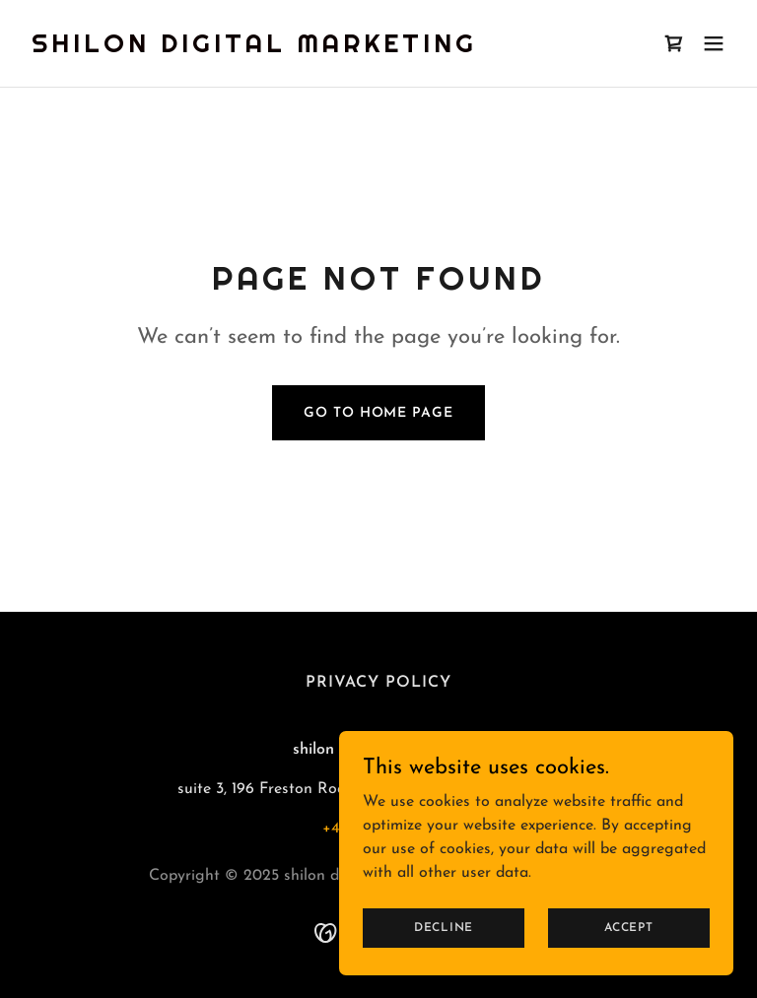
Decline (443, 955)
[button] (713, 43)
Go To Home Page (378, 413)
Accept (629, 955)
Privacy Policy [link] (378, 683)
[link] (254, 48)
